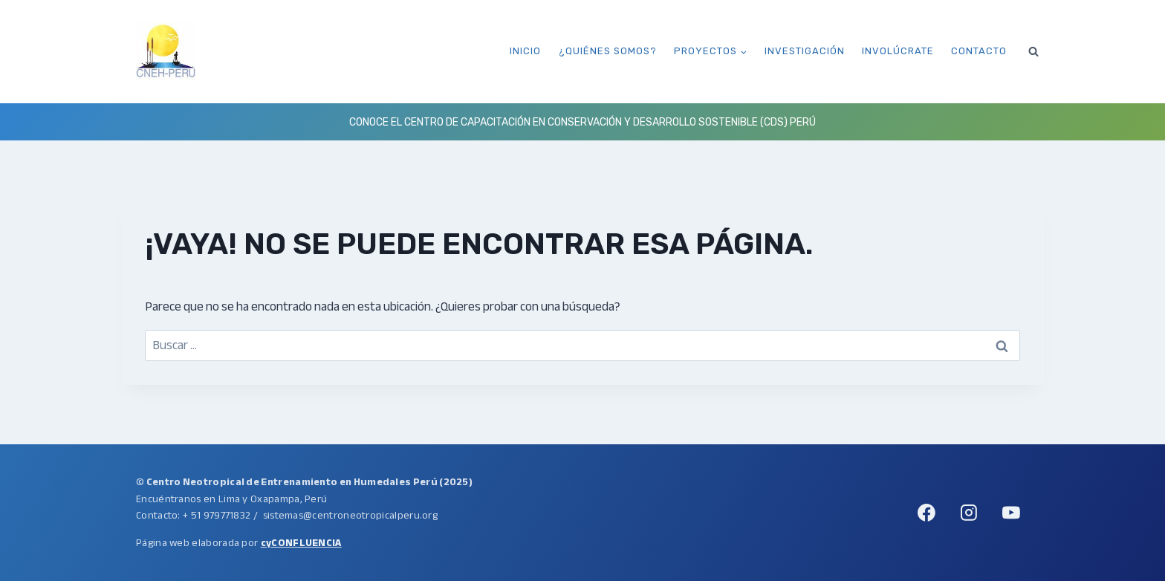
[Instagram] (969, 512)
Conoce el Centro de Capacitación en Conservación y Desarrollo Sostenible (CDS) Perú (582, 122)
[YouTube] (1011, 512)
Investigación (805, 50)
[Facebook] (926, 512)
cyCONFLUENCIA (301, 543)
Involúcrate (898, 50)
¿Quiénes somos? (608, 50)
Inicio (525, 50)
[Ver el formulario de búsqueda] (1033, 51)
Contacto (979, 50)
